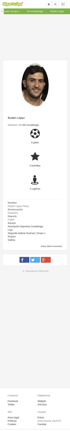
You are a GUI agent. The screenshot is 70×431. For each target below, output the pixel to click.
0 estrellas (35, 165)
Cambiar (42, 424)
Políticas (12, 421)
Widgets (42, 401)
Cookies (12, 424)
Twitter (11, 404)
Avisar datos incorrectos (51, 246)
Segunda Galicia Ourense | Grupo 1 (26, 233)
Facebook (13, 401)
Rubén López (16, 118)
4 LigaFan (35, 188)
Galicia (11, 240)
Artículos (42, 404)
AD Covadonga (30, 125)
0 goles (35, 142)
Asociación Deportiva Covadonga (25, 226)
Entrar (41, 417)
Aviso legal (13, 417)
